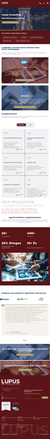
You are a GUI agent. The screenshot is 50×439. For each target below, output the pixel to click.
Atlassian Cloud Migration (10, 37)
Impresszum (20, 426)
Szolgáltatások (20, 420)
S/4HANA (23, 37)
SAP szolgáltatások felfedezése (25, 81)
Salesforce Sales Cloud (37, 37)
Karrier (3, 428)
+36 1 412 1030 (2, 394)
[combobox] (43, 3)
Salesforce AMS (7, 40)
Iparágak (4, 426)
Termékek (19, 418)
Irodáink (4, 420)
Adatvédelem (20, 427)
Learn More (19, 150)
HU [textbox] (44, 3)
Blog (3, 427)
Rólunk (24, 22)
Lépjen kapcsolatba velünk (10, 22)
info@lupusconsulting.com (10, 397)
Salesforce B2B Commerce (23, 40)
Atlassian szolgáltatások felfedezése (25, 108)
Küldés (45, 397)
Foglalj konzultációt (25, 371)
